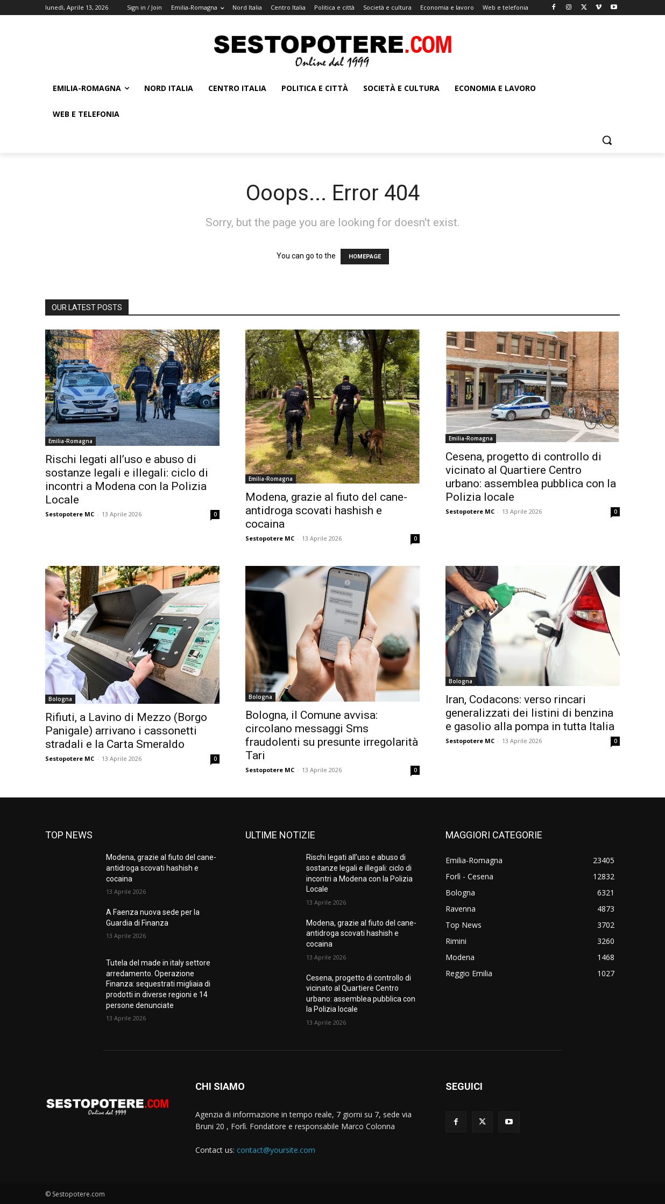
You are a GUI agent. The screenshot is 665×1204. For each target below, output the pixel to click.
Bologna (60, 699)
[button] (607, 140)
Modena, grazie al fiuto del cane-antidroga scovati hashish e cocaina (326, 510)
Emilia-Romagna (70, 441)
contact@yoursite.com (276, 1150)
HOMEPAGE (365, 256)
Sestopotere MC (69, 514)
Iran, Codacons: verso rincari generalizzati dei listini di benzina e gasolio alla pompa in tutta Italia (529, 713)
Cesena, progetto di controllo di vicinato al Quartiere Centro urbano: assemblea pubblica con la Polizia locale (530, 476)
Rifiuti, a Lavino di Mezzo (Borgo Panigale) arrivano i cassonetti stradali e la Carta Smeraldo (126, 731)
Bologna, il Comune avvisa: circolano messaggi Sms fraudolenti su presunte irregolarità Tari (331, 735)
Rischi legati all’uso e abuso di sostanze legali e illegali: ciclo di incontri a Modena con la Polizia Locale (126, 479)
